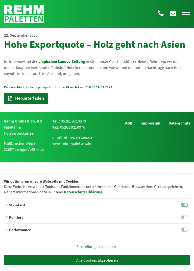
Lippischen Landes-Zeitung (61, 61)
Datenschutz (179, 123)
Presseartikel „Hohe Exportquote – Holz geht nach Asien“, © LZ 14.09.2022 (58, 87)
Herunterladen (29, 98)
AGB (128, 123)
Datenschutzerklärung (83, 191)
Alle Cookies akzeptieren (97, 260)
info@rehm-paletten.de (72, 137)
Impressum (150, 123)
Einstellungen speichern (97, 246)
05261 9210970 (73, 121)
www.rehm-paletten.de (71, 143)
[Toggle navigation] (186, 14)
